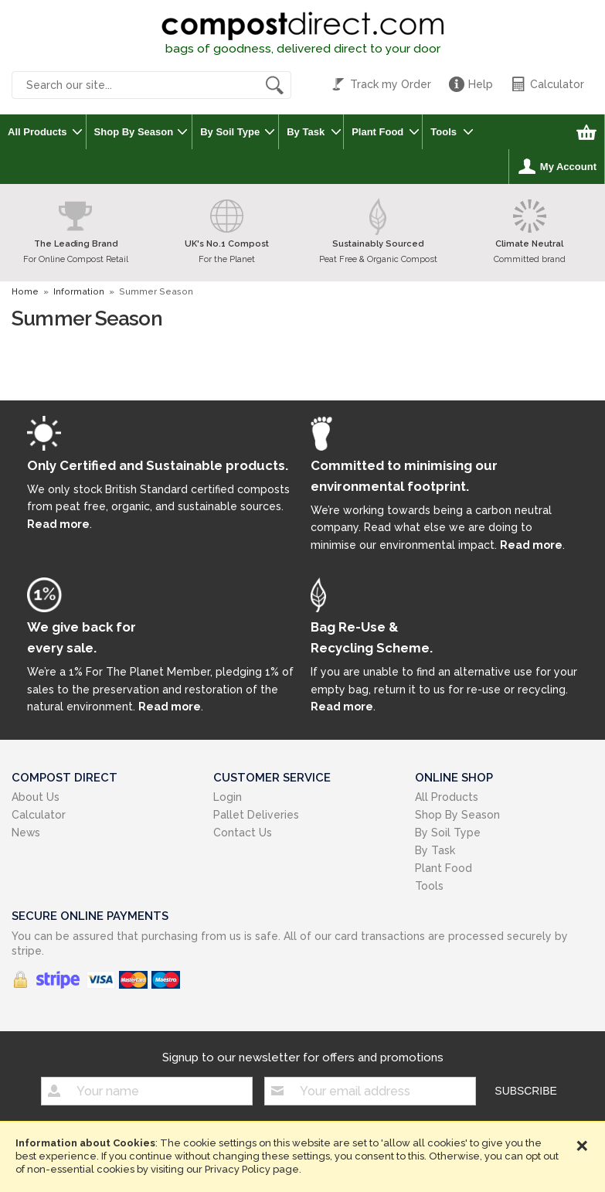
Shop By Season (134, 132)
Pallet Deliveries (256, 815)
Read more (58, 524)
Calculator (557, 84)
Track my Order (390, 84)
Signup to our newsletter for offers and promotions (303, 1057)
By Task (306, 132)
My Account (568, 166)
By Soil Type (230, 132)
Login (227, 797)
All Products (37, 132)
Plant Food (377, 132)
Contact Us (242, 832)
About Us (35, 797)
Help (480, 84)
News (26, 832)
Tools (443, 132)
